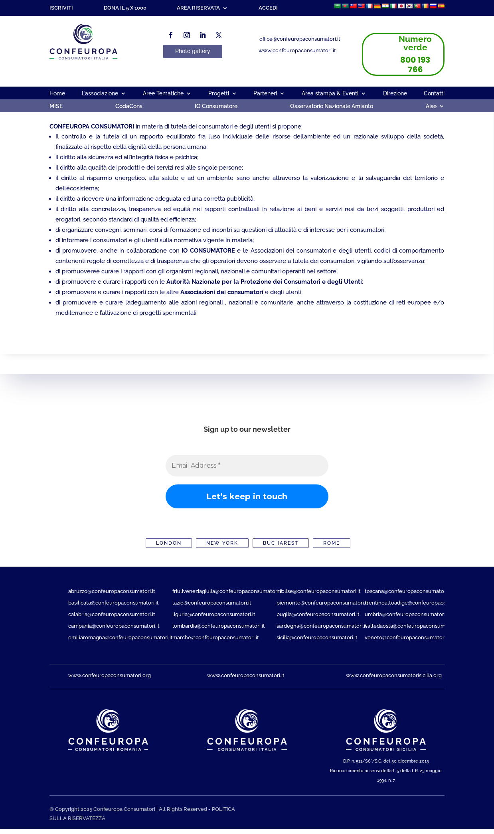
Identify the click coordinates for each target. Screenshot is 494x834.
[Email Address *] (247, 465)
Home (57, 94)
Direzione (395, 94)
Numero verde (415, 43)
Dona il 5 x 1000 (125, 8)
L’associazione (100, 94)
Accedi (268, 8)
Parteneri (265, 94)
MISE (56, 106)
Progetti (218, 94)
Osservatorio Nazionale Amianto (331, 106)
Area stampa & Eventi (330, 94)
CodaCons (128, 106)
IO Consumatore (216, 106)
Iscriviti (61, 8)
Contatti (434, 94)
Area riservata (198, 8)
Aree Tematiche (163, 94)
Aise (431, 106)
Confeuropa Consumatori (124, 809)
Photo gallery (192, 51)
